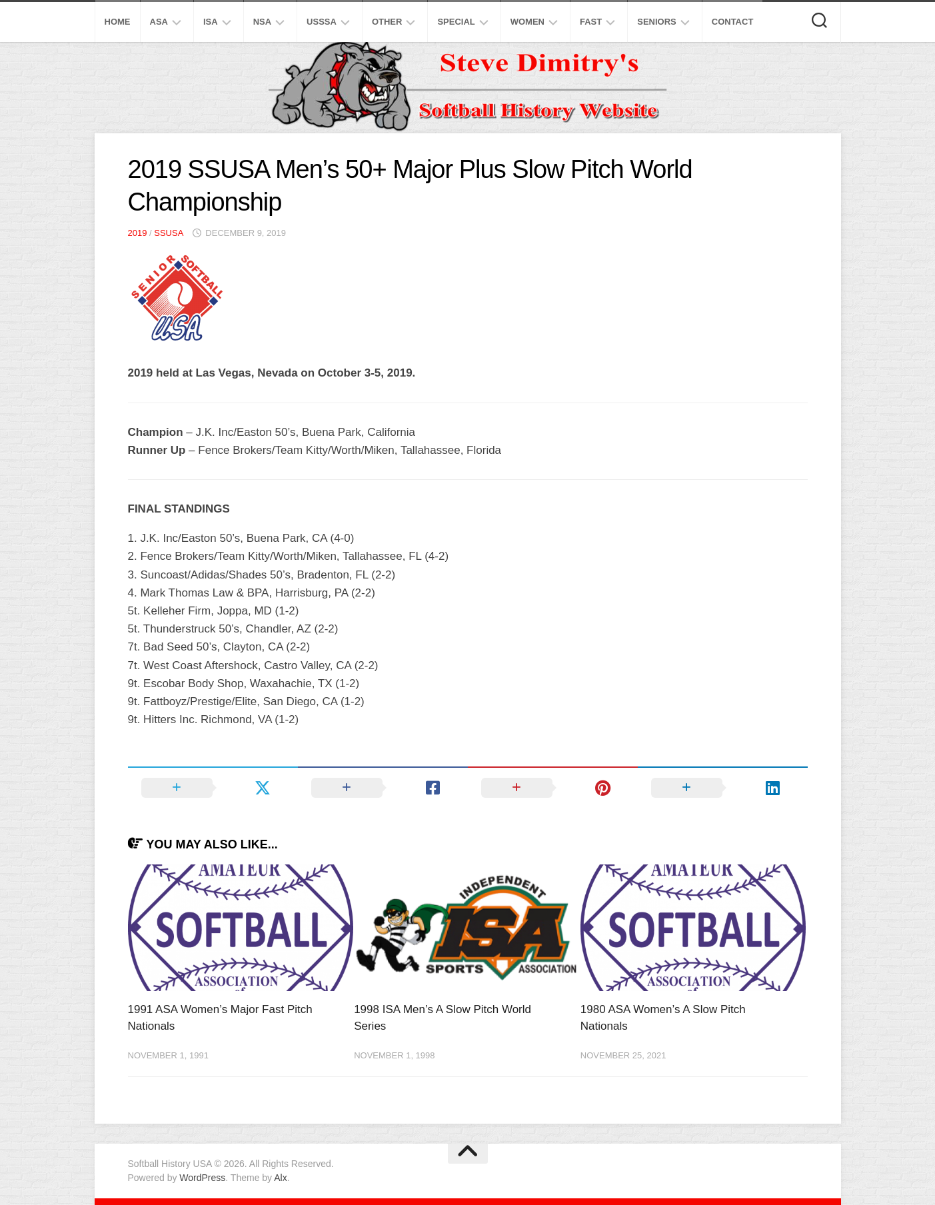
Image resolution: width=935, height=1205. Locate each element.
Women (527, 22)
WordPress (202, 1177)
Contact (733, 22)
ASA (159, 22)
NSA (262, 22)
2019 (137, 233)
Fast (591, 22)
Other (387, 22)
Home (118, 22)
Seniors (656, 22)
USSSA (322, 22)
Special (455, 22)
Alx (280, 1177)
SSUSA (168, 233)
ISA (210, 22)
